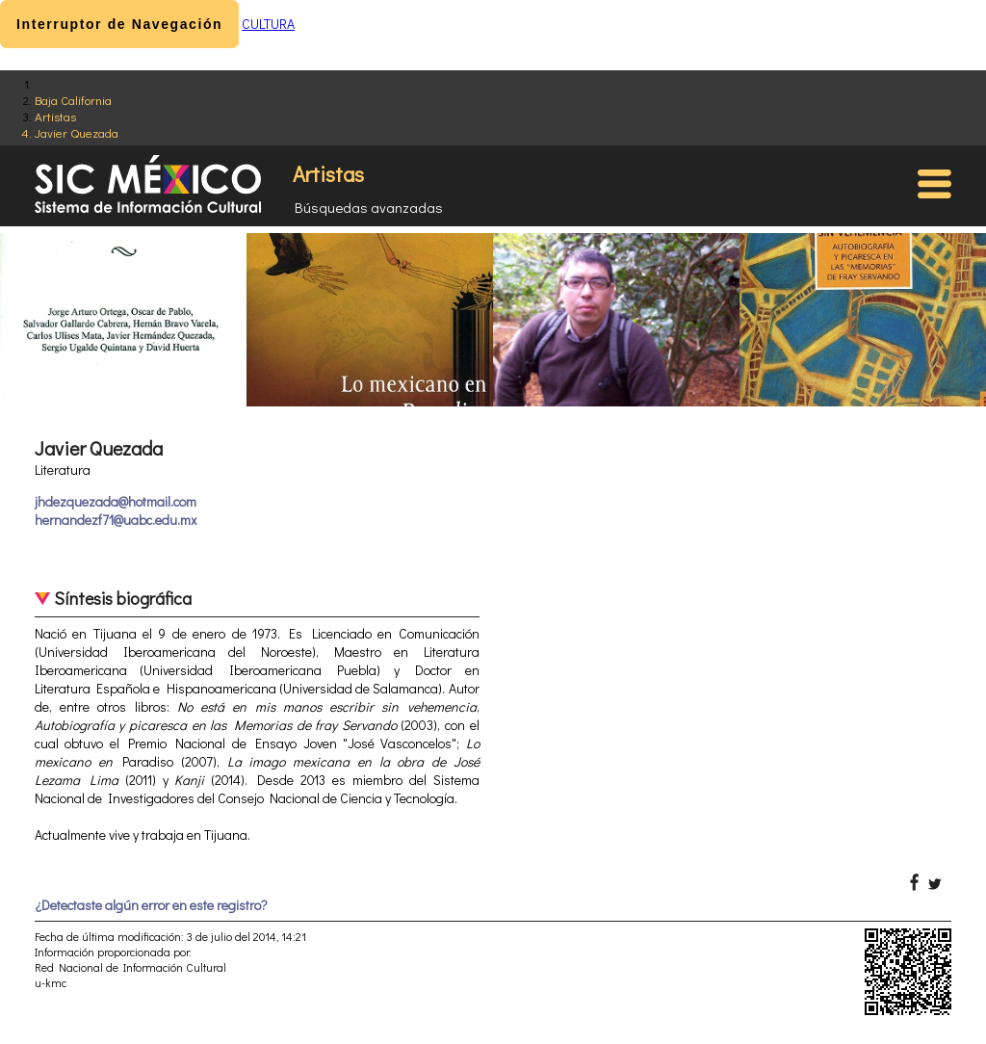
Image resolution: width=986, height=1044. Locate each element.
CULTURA (268, 23)
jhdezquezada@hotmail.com (115, 501)
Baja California (73, 99)
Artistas (55, 116)
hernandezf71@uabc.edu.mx (115, 519)
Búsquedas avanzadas (369, 207)
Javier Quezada (76, 132)
